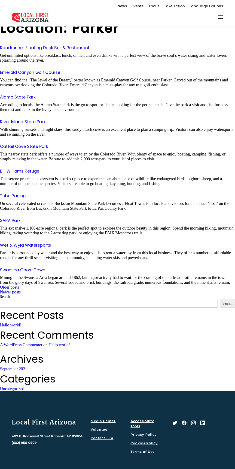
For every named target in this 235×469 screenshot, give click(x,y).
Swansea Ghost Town (22, 270)
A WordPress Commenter (21, 345)
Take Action (174, 6)
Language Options (206, 6)
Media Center (103, 421)
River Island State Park (23, 122)
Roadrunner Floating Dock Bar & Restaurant (44, 48)
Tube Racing (13, 196)
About (153, 6)
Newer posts (10, 292)
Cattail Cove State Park (24, 146)
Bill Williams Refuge (19, 171)
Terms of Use (143, 452)
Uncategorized (12, 388)
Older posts (9, 287)
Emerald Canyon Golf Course (30, 72)
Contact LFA (102, 438)
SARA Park (10, 220)
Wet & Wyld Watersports (25, 245)
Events (138, 6)
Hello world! (10, 325)
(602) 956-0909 (24, 443)
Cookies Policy (144, 443)
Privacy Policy (144, 435)
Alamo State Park (18, 97)
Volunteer (100, 429)
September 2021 (13, 369)
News (122, 6)
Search (5, 297)
